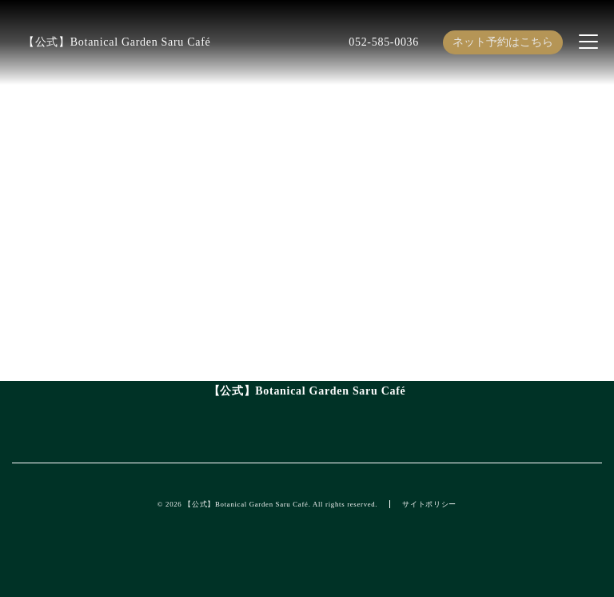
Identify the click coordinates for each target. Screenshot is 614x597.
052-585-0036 (384, 42)
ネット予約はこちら (503, 42)
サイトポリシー (429, 504)
